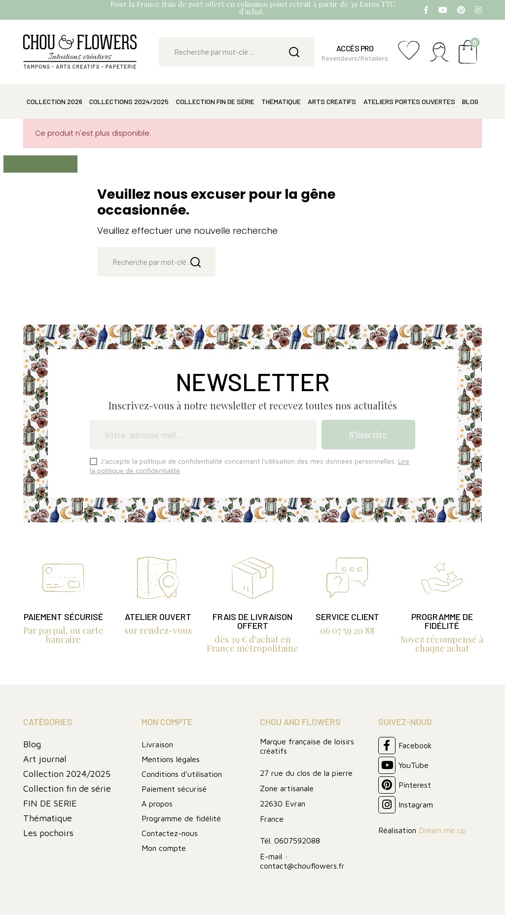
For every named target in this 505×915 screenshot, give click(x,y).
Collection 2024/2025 (66, 774)
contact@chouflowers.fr (302, 865)
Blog (32, 744)
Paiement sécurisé (174, 788)
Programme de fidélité (181, 818)
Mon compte (164, 847)
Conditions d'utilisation (182, 773)
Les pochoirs (48, 833)
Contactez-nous (170, 833)
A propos (157, 803)
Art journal (45, 759)
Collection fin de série (67, 788)
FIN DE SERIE (50, 803)
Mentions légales (171, 759)
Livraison (157, 744)
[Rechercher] (236, 52)
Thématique (47, 818)
